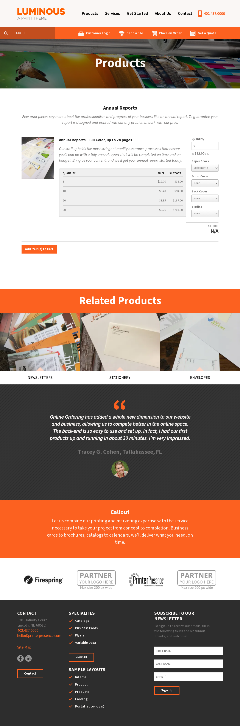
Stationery (119, 363)
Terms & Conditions (138, 719)
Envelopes (200, 363)
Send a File (135, 33)
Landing (81, 686)
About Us (163, 14)
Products (90, 14)
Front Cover (200, 176)
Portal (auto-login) (89, 693)
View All (81, 644)
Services (112, 14)
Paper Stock (200, 161)
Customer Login (98, 33)
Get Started (137, 14)
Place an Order (170, 33)
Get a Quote (207, 33)
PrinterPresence (188, 719)
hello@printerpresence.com (39, 622)
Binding (197, 207)
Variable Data (85, 629)
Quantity (198, 139)
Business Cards (86, 615)
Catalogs (82, 607)
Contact (185, 14)
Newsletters (40, 363)
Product (81, 671)
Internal (81, 664)
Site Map (24, 634)
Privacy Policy (107, 719)
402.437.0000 (214, 13)
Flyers (79, 622)
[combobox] (33, 33)
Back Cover (199, 191)
